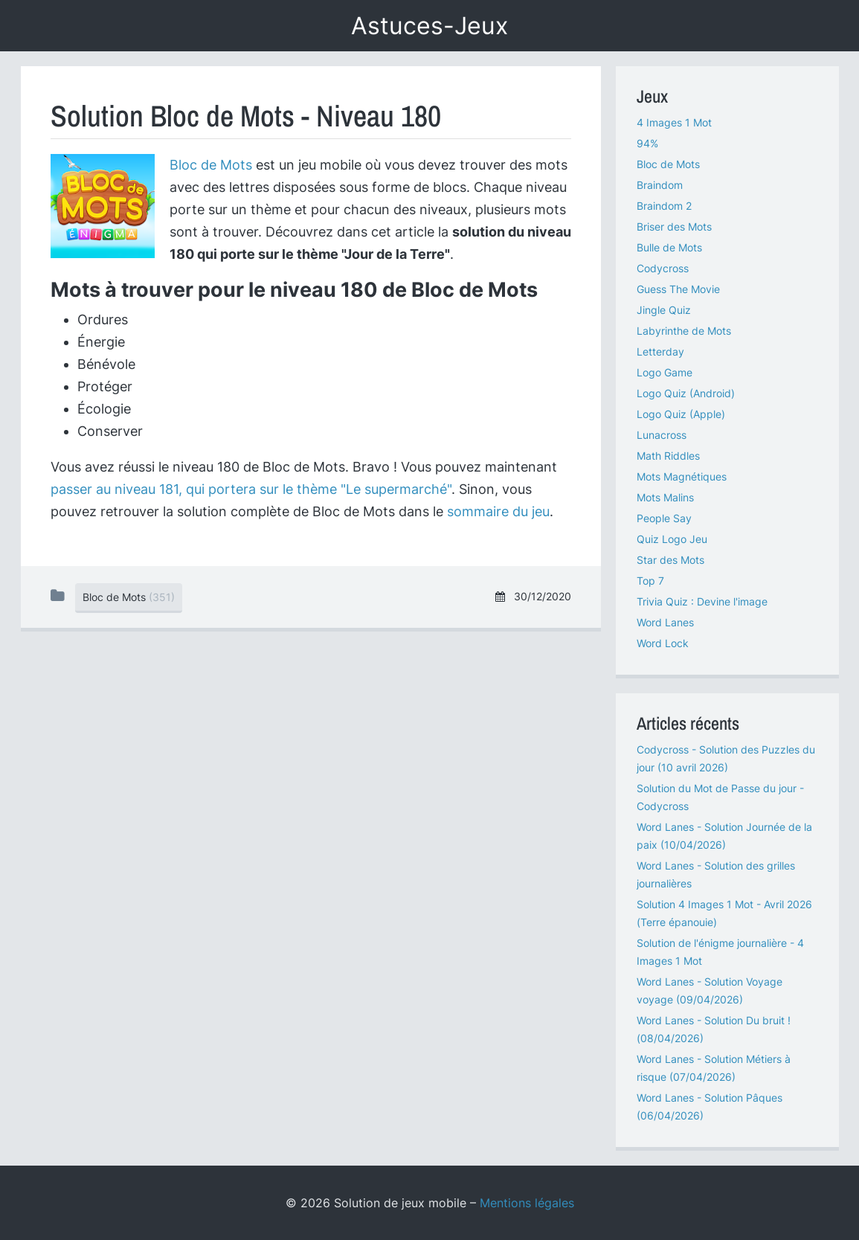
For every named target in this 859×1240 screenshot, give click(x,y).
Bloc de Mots (211, 165)
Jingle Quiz (664, 309)
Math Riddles (668, 455)
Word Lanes (665, 622)
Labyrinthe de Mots (684, 330)
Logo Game (664, 372)
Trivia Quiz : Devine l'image (702, 601)
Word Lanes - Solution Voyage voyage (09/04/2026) (709, 990)
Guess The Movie (678, 289)
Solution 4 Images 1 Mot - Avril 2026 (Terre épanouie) (724, 913)
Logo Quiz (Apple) (681, 414)
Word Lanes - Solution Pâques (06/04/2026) (709, 1106)
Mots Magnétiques (682, 476)
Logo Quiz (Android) (686, 393)
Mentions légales (527, 1202)
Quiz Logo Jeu (672, 539)
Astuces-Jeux (429, 25)
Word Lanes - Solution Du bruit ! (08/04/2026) (714, 1029)
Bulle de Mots (669, 247)
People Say (664, 518)
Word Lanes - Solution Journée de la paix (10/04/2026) (724, 835)
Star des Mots (670, 559)
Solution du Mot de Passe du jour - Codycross (720, 797)
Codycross (663, 268)
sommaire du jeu (498, 511)
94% (647, 143)
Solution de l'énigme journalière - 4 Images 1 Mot (720, 952)
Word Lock (663, 643)
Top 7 (650, 580)
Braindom (660, 185)
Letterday (660, 351)
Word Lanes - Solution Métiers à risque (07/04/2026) (714, 1068)
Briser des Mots (674, 226)
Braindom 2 (664, 205)
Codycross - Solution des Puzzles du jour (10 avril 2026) (726, 758)
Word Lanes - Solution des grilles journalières (716, 874)
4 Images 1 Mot (674, 122)
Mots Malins (665, 497)
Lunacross (661, 434)
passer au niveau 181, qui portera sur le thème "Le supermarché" (251, 489)
